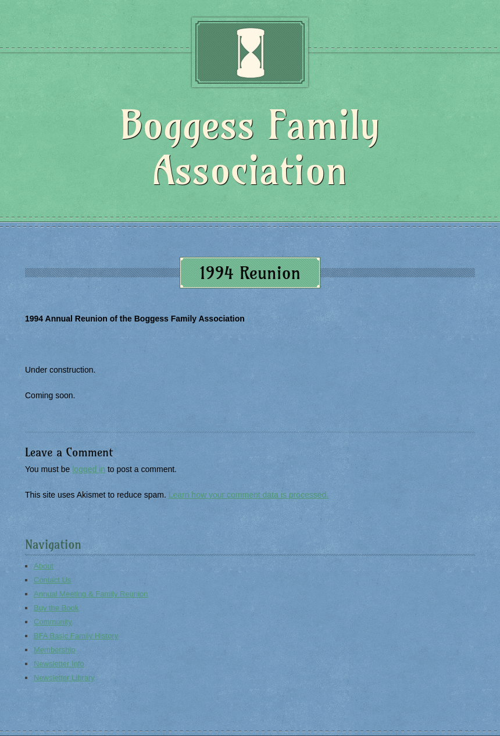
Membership (55, 649)
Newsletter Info (59, 663)
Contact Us (52, 580)
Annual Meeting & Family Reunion (91, 593)
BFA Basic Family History (76, 635)
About (43, 566)
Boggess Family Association (250, 147)
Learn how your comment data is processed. (248, 494)
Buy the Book (56, 607)
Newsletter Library (64, 677)
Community (53, 621)
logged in (88, 469)
